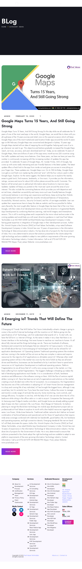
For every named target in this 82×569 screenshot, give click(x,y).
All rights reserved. (18, 557)
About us (55, 555)
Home (4, 27)
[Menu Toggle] (60, 4)
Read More (11, 251)
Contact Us (63, 555)
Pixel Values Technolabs (31, 555)
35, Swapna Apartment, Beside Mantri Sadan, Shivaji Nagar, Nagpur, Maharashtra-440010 (67, 496)
